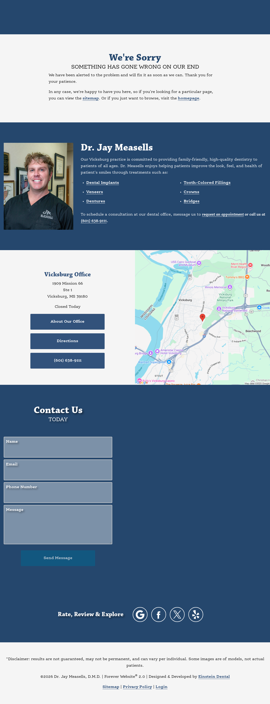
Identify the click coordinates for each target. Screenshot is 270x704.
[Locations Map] (202, 317)
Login (161, 687)
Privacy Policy (137, 687)
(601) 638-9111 (94, 221)
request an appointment (223, 215)
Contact (219, 17)
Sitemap (111, 687)
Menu (245, 17)
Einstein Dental (214, 677)
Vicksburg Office (67, 274)
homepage (188, 98)
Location (193, 17)
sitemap (91, 98)
